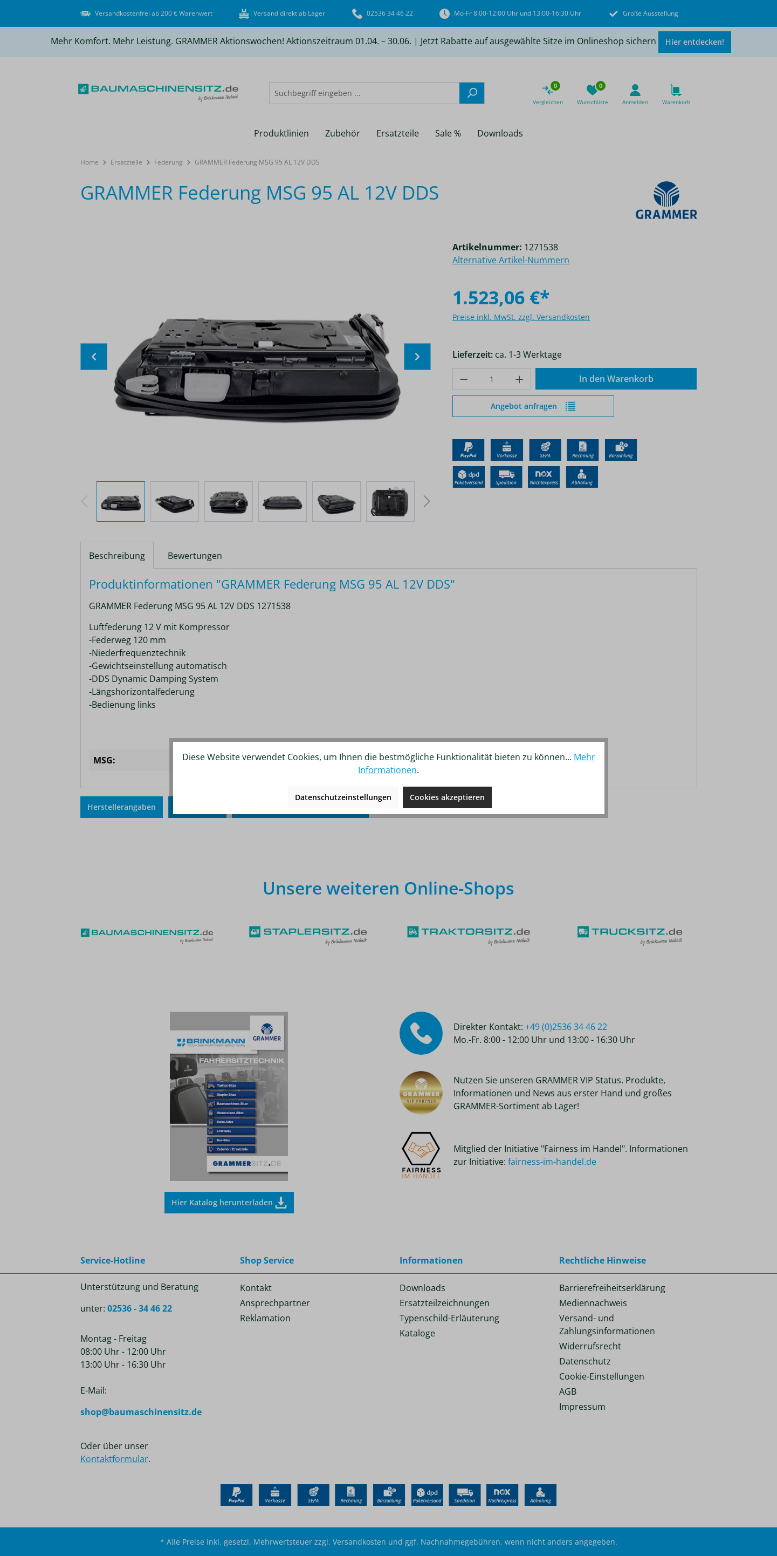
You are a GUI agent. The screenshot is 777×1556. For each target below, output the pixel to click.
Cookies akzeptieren (447, 797)
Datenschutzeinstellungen (343, 797)
